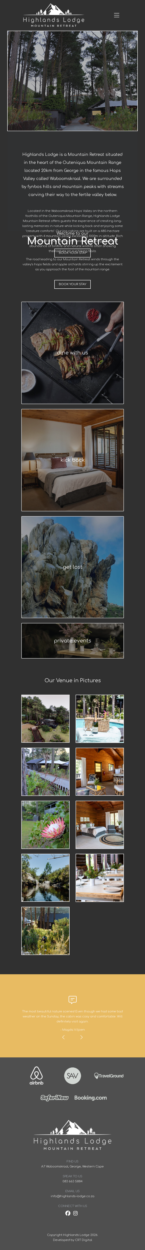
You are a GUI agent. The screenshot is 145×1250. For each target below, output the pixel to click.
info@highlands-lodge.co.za (72, 1196)
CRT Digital (83, 1240)
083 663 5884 (72, 1181)
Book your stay (72, 284)
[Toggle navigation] (106, 15)
